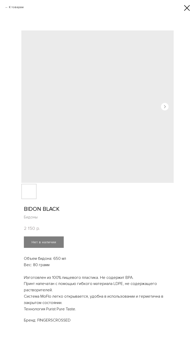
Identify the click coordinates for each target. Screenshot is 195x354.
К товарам (16, 7)
